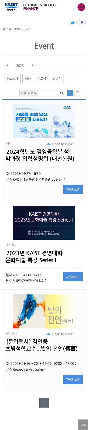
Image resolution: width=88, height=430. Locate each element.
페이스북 (82, 23)
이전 (8, 65)
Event (27, 29)
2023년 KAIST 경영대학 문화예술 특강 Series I (33, 256)
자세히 (73, 189)
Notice (18, 29)
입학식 (57, 78)
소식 (8, 29)
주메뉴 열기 (81, 7)
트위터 (73, 23)
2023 (20, 65)
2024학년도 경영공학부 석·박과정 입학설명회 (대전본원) (39, 155)
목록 (70, 93)
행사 (28, 78)
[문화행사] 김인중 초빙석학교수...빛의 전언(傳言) (41, 345)
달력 (77, 93)
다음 (32, 65)
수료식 (41, 78)
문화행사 (12, 78)
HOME (4, 29)
